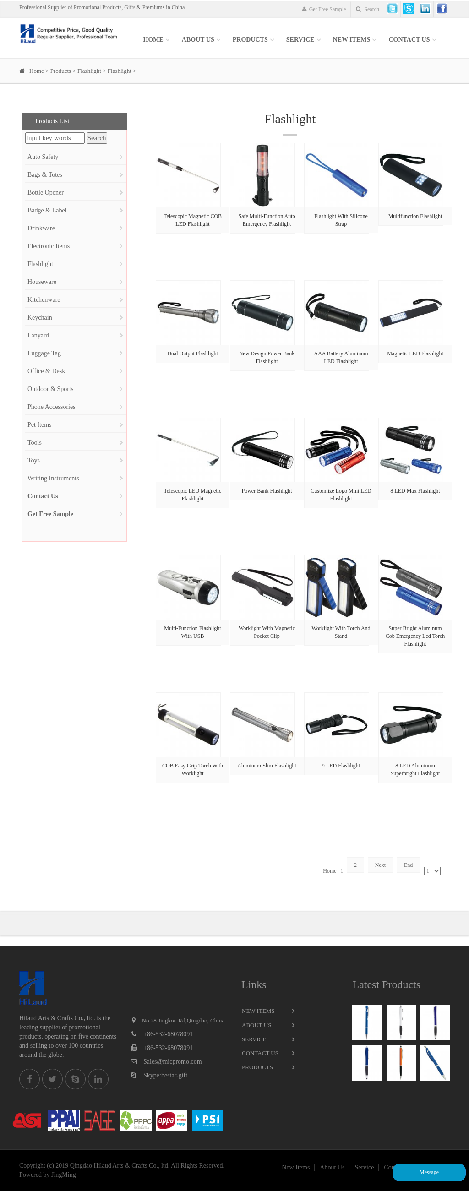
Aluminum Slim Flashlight (266, 765)
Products (250, 39)
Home (153, 39)
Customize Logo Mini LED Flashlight (341, 495)
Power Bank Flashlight (267, 491)
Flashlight (89, 70)
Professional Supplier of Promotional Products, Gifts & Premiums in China (102, 7)
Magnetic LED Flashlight (415, 353)
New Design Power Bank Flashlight (267, 357)
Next (380, 865)
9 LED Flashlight (341, 765)
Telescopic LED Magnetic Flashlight (193, 495)
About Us (198, 39)
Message (429, 1172)
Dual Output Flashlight (192, 353)
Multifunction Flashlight (415, 216)
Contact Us (409, 39)
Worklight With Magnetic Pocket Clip (267, 632)
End (408, 865)
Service (254, 1039)
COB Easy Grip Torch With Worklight (192, 769)
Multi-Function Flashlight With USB (192, 632)
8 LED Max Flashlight (415, 491)
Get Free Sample (324, 9)
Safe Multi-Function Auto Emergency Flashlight (267, 220)
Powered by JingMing (47, 1174)
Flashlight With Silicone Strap (341, 220)
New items (352, 39)
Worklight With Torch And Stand (340, 632)
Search (367, 9)
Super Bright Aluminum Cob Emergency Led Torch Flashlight (415, 636)
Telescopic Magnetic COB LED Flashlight (193, 220)
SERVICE (300, 39)
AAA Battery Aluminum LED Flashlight (341, 357)
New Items (258, 1010)
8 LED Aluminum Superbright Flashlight (415, 769)
